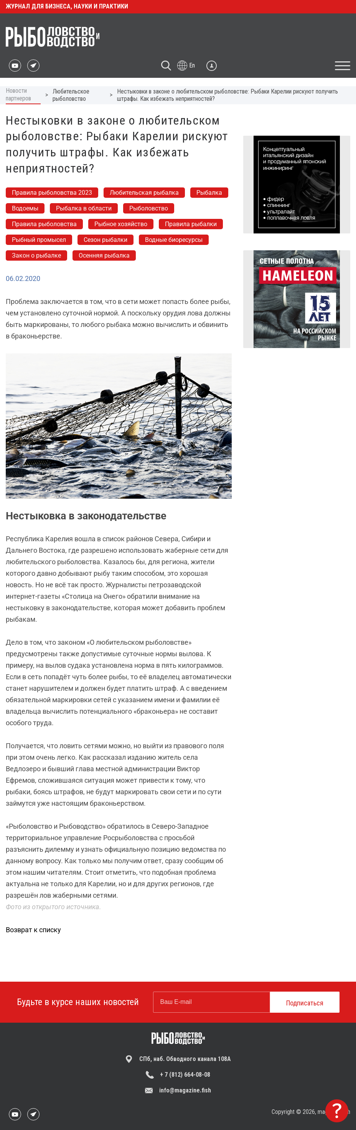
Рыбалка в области (84, 208)
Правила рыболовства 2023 (52, 192)
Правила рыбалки (191, 224)
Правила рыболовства (44, 224)
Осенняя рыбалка (104, 255)
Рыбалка (209, 192)
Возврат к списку (33, 930)
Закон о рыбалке (36, 255)
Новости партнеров (18, 94)
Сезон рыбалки (105, 239)
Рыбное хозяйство (120, 224)
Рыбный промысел (39, 239)
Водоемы (25, 208)
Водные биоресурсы (174, 239)
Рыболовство (148, 208)
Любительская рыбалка (144, 192)
